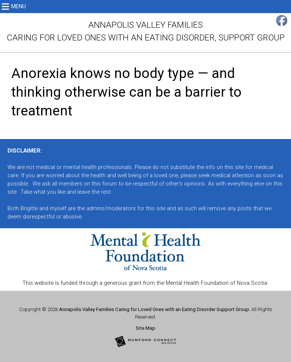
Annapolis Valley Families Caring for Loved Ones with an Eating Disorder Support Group (154, 309)
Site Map (145, 328)
